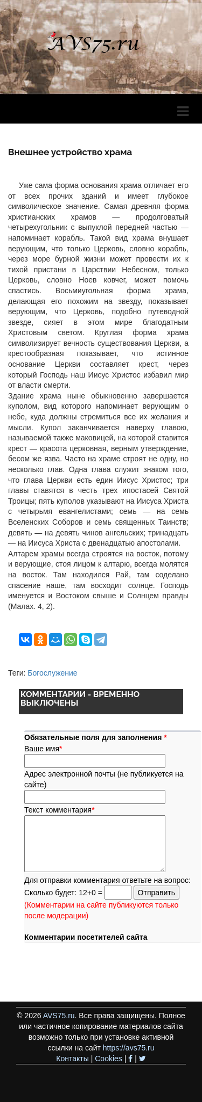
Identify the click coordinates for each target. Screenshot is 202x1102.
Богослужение (52, 673)
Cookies (108, 1058)
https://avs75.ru (129, 1047)
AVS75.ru (59, 1015)
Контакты (72, 1058)
